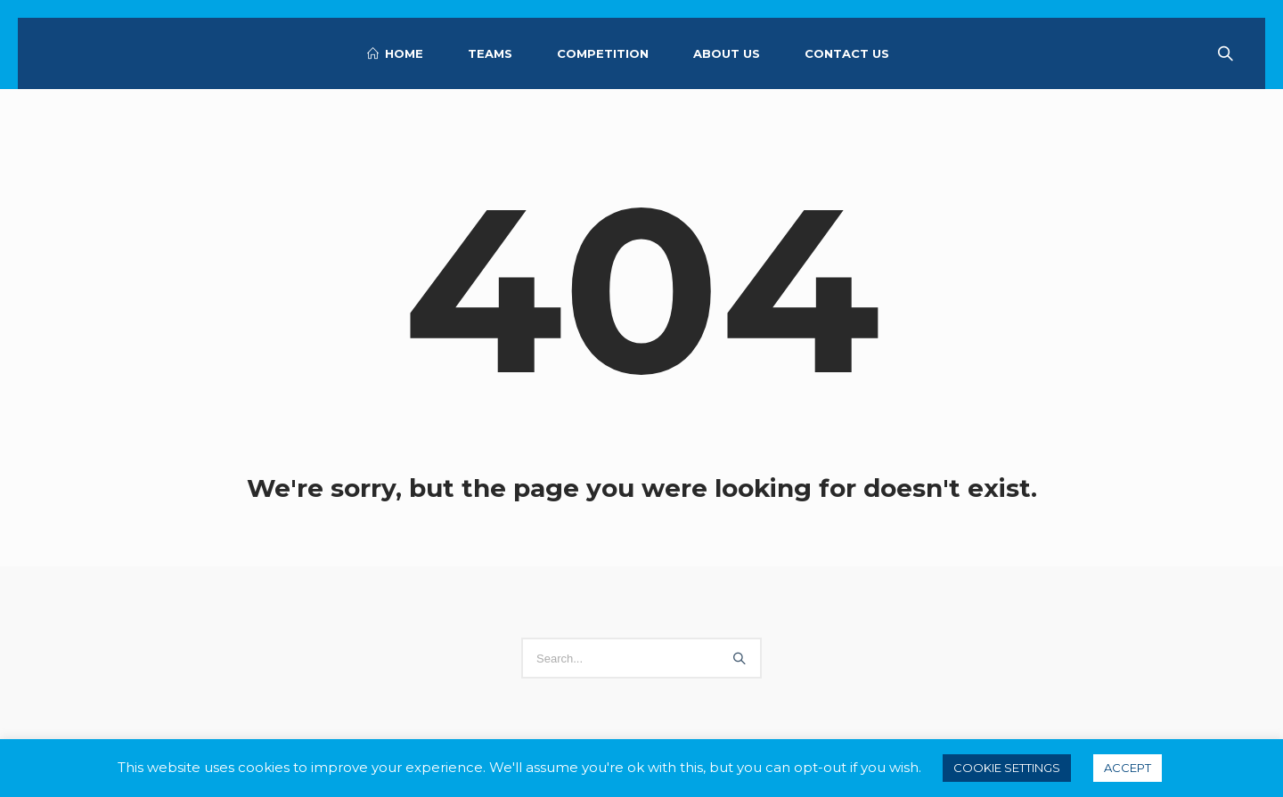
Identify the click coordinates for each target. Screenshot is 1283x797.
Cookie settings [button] (1006, 767)
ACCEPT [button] (1127, 767)
